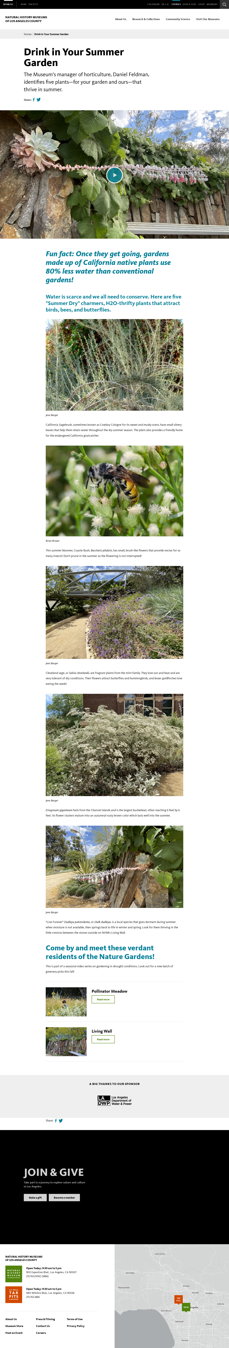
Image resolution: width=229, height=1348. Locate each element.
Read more (103, 999)
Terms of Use (75, 1319)
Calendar (153, 4)
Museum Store (14, 1326)
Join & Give (189, 4)
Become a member (64, 1202)
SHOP (201, 4)
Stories (176, 4)
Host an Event (14, 1332)
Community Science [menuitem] (178, 19)
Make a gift (35, 1202)
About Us (11, 1319)
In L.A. (166, 4)
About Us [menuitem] (120, 19)
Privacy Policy (76, 1326)
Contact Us (43, 1326)
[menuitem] (8, 4)
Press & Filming (45, 1319)
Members (212, 4)
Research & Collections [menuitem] (146, 19)
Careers (41, 1332)
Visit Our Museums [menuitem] (208, 19)
